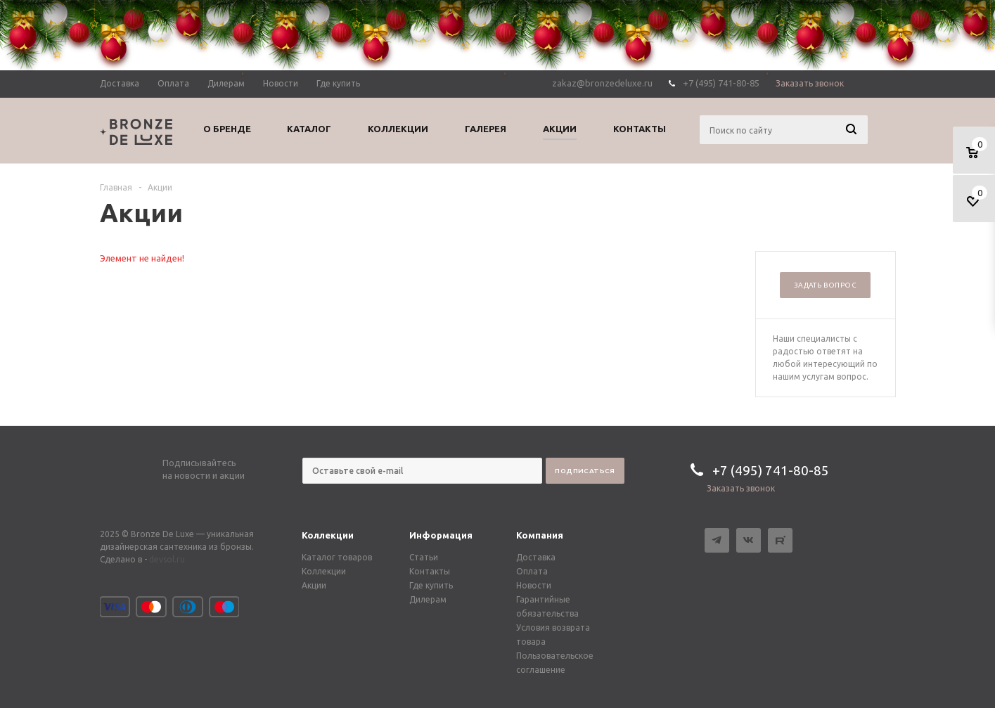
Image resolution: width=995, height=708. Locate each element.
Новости (533, 585)
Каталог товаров (337, 557)
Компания (539, 535)
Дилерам (428, 599)
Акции (314, 585)
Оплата (532, 571)
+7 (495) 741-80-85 (721, 83)
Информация (441, 535)
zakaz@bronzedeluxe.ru (602, 83)
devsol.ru (167, 559)
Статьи (423, 557)
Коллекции (328, 535)
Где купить (431, 585)
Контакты (429, 571)
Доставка (536, 557)
